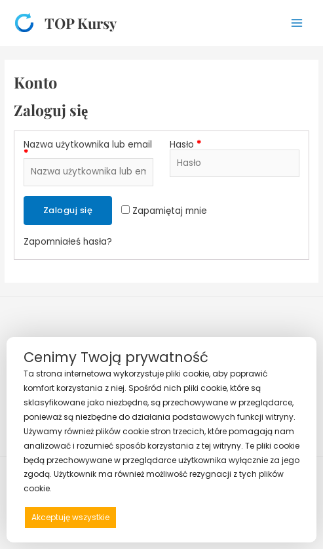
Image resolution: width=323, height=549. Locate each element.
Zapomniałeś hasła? (68, 241)
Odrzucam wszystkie (181, 517)
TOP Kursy (81, 22)
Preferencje (271, 516)
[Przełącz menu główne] (297, 22)
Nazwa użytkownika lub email (88, 149)
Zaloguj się (68, 210)
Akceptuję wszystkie (70, 517)
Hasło (185, 145)
